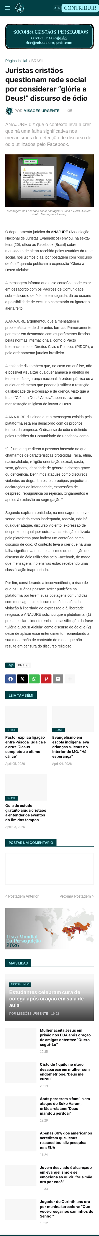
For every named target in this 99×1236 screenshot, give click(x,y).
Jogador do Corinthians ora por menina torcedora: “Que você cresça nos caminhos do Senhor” (66, 1208)
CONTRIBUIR (80, 8)
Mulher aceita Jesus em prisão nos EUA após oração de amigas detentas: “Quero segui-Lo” (65, 1037)
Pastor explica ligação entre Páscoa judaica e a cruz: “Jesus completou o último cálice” (25, 747)
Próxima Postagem (75, 896)
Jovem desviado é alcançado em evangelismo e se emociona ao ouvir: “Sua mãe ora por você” (66, 1174)
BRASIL (38, 61)
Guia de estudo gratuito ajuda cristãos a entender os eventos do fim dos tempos (25, 812)
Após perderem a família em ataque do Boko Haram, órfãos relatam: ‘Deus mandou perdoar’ (65, 1105)
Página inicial (16, 61)
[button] (7, 7)
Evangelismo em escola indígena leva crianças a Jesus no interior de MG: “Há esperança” (70, 747)
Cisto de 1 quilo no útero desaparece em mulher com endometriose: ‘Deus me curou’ (65, 1071)
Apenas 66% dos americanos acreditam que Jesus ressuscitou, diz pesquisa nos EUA (66, 1140)
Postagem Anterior (23, 896)
